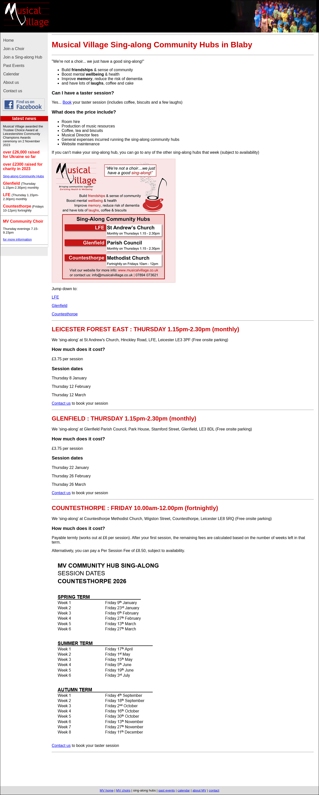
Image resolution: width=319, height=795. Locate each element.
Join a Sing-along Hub (22, 57)
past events (166, 790)
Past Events (13, 65)
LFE (55, 297)
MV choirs (123, 790)
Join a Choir (13, 49)
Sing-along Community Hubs (23, 176)
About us (11, 82)
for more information (17, 239)
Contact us (12, 91)
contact (214, 790)
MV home (107, 790)
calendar (183, 790)
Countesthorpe (65, 314)
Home (8, 40)
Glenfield (59, 306)
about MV (199, 790)
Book (67, 102)
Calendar (11, 74)
